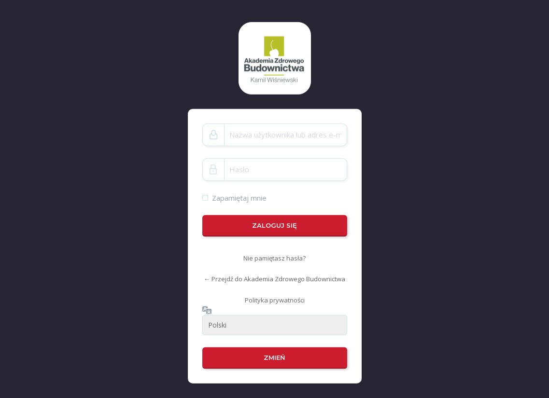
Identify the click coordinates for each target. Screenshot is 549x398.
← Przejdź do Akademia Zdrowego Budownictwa (274, 278)
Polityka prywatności (275, 300)
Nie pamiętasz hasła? (274, 258)
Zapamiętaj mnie (239, 197)
